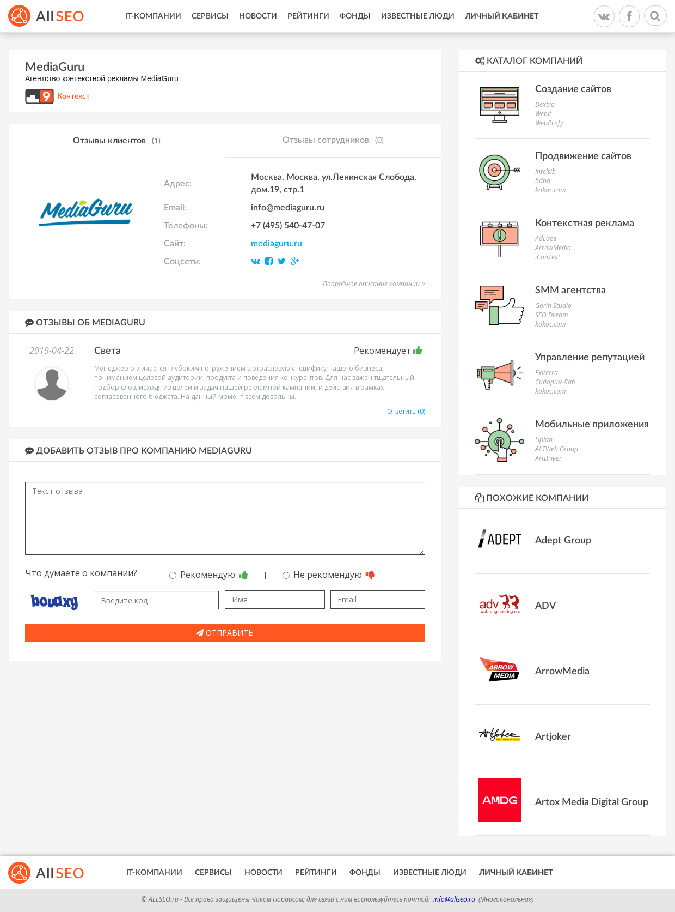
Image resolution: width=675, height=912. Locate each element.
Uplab (544, 439)
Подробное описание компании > (374, 283)
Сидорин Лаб (555, 381)
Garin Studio (553, 305)
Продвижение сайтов (583, 156)
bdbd (542, 180)
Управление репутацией (590, 358)
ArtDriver (548, 458)
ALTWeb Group (556, 449)
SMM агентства (570, 290)
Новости (258, 16)
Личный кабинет (501, 16)
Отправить (225, 632)
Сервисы (210, 16)
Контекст (73, 96)
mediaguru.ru (276, 243)
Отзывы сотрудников (333, 140)
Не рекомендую (329, 575)
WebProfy (549, 123)
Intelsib (545, 171)
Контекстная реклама (584, 223)
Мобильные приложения (592, 425)
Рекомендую (208, 575)
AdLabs (545, 238)
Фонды (355, 16)
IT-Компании (153, 16)
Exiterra (546, 372)
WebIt (543, 113)
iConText (547, 257)
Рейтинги (308, 16)
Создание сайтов (573, 89)
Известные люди (418, 16)
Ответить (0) (406, 411)
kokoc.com (550, 190)
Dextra (545, 104)
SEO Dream (551, 314)
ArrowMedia (553, 247)
